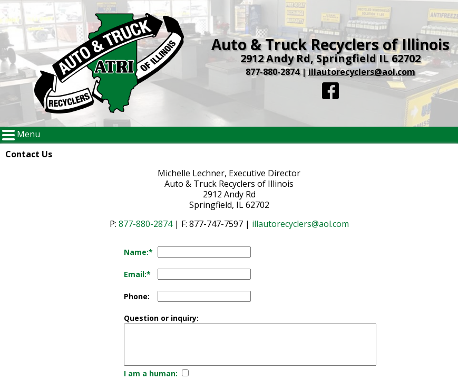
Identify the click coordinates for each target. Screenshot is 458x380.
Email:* (137, 274)
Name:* (138, 252)
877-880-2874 (272, 72)
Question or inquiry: (161, 318)
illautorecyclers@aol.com (361, 72)
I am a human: (151, 373)
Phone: (137, 296)
